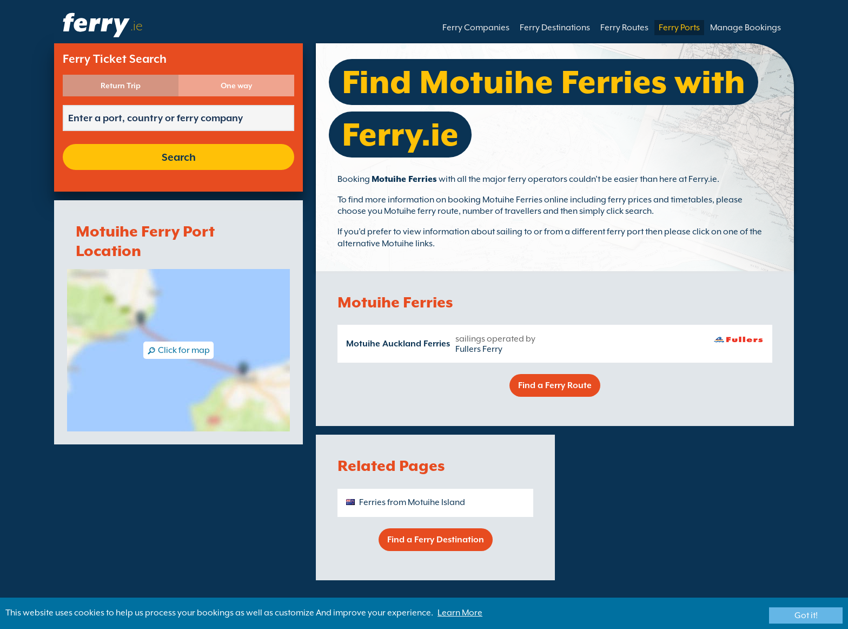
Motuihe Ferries (404, 179)
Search (179, 157)
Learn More (460, 613)
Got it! (806, 615)
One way (236, 85)
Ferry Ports (679, 27)
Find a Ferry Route (555, 385)
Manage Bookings (745, 27)
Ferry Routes (624, 27)
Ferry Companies (475, 27)
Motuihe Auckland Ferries (398, 344)
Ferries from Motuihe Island (412, 502)
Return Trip (121, 85)
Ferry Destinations (555, 27)
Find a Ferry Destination (435, 540)
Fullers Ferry (478, 349)
